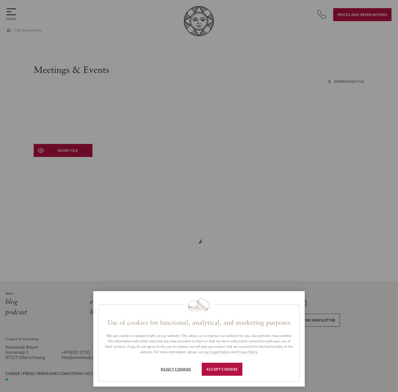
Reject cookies (176, 369)
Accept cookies (221, 369)
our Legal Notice (217, 352)
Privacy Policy (247, 352)
